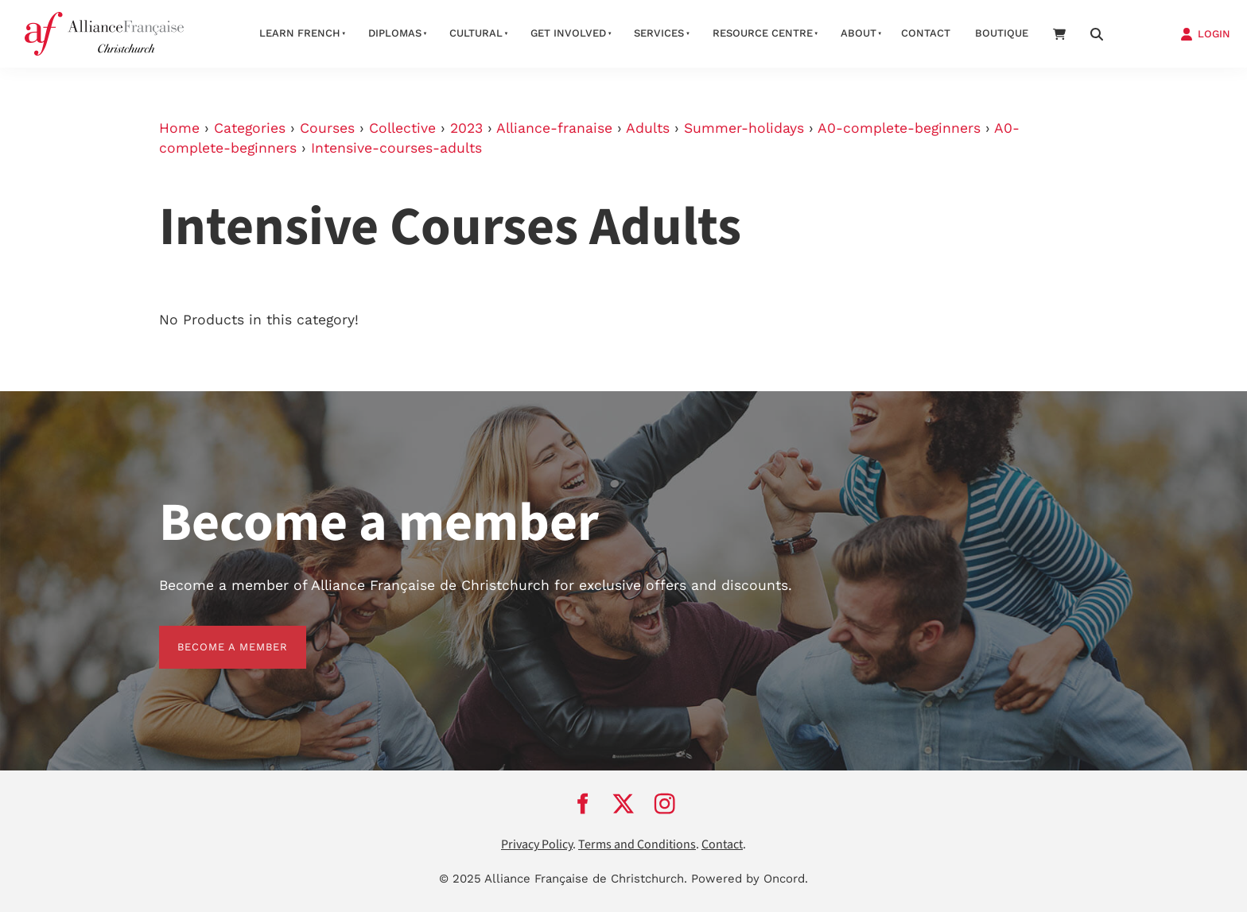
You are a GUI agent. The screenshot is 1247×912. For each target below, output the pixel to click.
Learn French (299, 33)
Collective (402, 128)
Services (659, 33)
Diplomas (394, 33)
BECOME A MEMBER (214, 635)
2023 (466, 128)
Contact (925, 33)
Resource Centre (763, 33)
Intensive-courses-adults (396, 148)
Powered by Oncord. (749, 878)
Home (179, 128)
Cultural (476, 33)
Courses (327, 128)
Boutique (1001, 33)
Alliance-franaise (554, 128)
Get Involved (568, 33)
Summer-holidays (744, 128)
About (858, 33)
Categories (250, 128)
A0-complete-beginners (899, 128)
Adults (648, 128)
